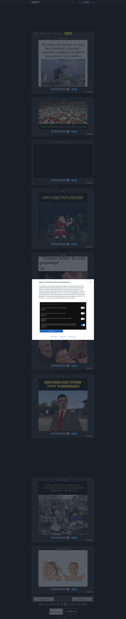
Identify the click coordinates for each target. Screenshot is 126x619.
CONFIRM (51, 331)
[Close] (90, 282)
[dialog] (63, 309)
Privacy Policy (72, 336)
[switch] (83, 308)
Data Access (63, 336)
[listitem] (63, 304)
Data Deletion (53, 336)
